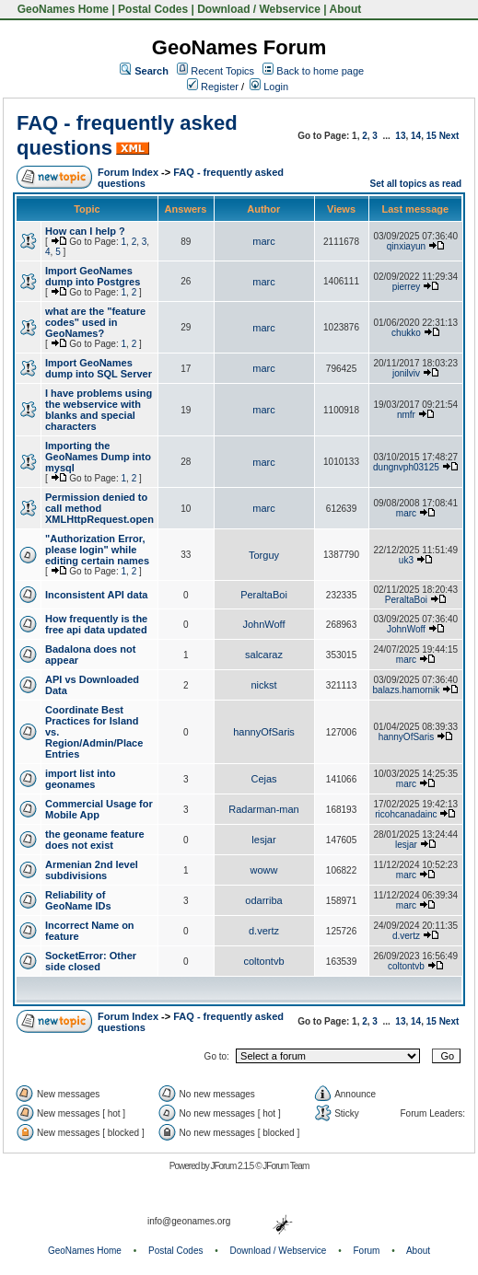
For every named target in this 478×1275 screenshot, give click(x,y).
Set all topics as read (416, 184)
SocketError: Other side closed (90, 961)
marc (263, 241)
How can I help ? (85, 231)
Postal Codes (153, 9)
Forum (367, 1251)
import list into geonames (80, 779)
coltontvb (264, 961)
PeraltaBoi (263, 594)
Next (449, 136)
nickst (263, 684)
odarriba (263, 900)
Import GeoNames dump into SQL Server (98, 368)
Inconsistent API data (96, 594)
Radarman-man (263, 809)
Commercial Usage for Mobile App (99, 809)
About (346, 9)
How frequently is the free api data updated (96, 624)
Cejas (263, 778)
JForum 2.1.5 (232, 1166)
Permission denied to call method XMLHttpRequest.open (99, 508)
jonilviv (406, 373)
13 (400, 136)
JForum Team (285, 1166)
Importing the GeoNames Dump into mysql (98, 456)
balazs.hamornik (406, 690)
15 (431, 136)
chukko (406, 333)
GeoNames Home (61, 9)
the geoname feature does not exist (95, 840)
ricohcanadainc (406, 814)
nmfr (406, 415)
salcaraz (264, 654)
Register (213, 86)
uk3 (406, 560)
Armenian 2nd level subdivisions (91, 870)
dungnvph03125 (406, 467)
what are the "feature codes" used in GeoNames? (95, 322)
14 (416, 136)
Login (269, 86)
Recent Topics (222, 70)
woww (264, 869)
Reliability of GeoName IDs (78, 900)
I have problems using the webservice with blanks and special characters (98, 410)
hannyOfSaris (264, 731)
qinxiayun (406, 246)
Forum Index (128, 172)
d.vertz (264, 930)
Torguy (264, 555)
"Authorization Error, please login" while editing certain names (97, 549)
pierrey (406, 287)
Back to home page (320, 70)
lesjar (263, 839)
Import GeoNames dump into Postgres (92, 276)
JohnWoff (263, 624)
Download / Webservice (259, 9)
